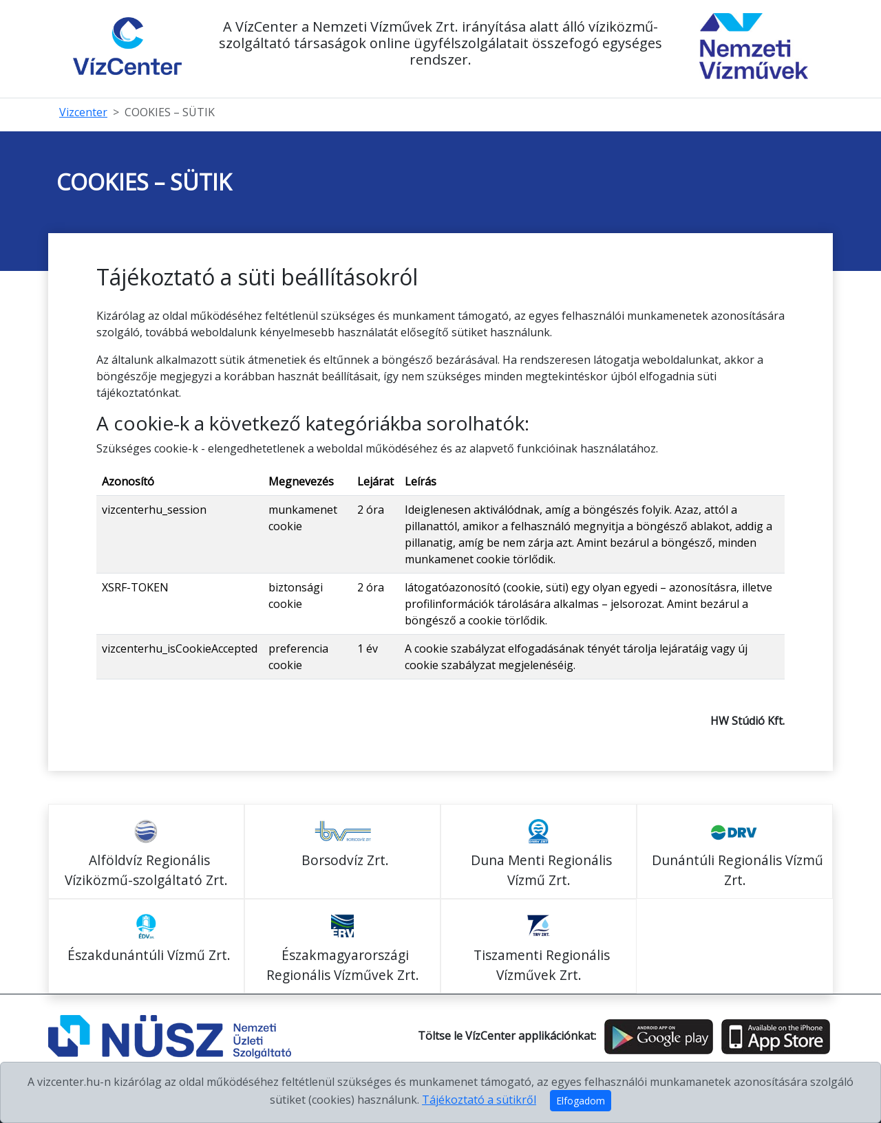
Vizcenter (83, 112)
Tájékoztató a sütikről (479, 1099)
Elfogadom (580, 1100)
